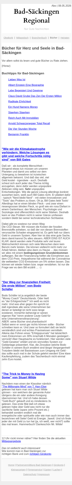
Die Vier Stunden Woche (22, 129)
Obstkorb (8, 37)
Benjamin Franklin (18, 134)
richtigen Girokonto (40, 454)
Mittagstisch (22, 37)
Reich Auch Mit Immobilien (23, 118)
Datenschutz (29, 474)
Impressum (44, 474)
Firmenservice (35, 469)
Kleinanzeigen (18, 469)
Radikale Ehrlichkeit (19, 101)
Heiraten (65, 37)
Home (11, 465)
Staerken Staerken (19, 112)
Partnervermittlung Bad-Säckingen (34, 465)
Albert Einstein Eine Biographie (26, 85)
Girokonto (59, 465)
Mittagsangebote (11, 441)
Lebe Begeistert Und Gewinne (25, 90)
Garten (47, 469)
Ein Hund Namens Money (23, 107)
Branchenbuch (39, 37)
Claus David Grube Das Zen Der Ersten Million (35, 96)
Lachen (57, 469)
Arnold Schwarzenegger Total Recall (29, 123)
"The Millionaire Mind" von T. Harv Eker (24, 386)
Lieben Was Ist (16, 79)
